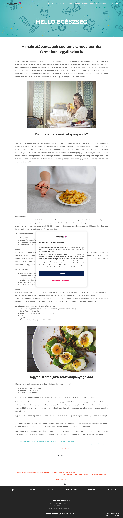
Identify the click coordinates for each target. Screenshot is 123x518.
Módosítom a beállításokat (61, 280)
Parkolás (85, 4)
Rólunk (77, 4)
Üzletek (62, 4)
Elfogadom (61, 274)
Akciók (69, 4)
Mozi (92, 4)
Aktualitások (72, 489)
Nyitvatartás (101, 4)
